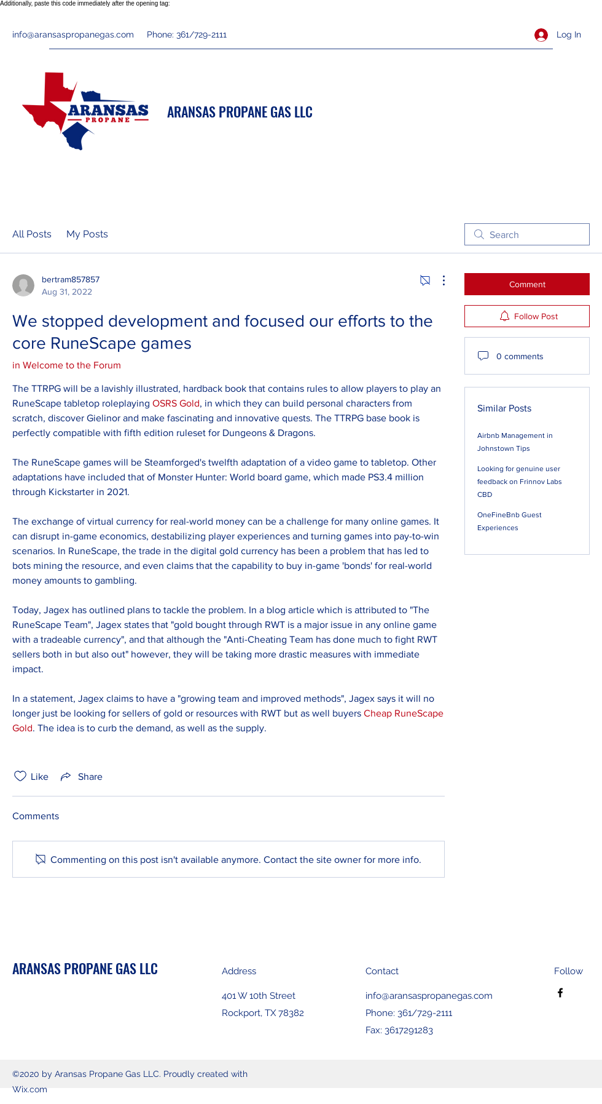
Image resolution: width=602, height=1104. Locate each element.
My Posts (87, 234)
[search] (527, 234)
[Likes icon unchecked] (20, 776)
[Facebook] (560, 993)
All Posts (32, 234)
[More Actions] (437, 280)
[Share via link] (80, 776)
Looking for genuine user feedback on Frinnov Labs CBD (519, 481)
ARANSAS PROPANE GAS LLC (240, 111)
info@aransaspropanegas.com (73, 34)
